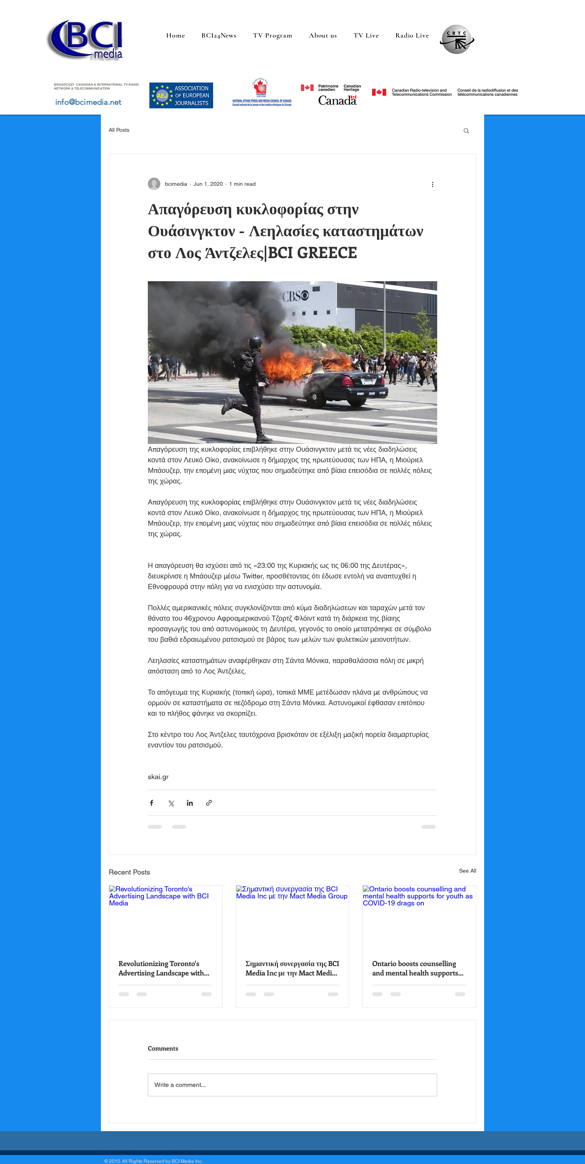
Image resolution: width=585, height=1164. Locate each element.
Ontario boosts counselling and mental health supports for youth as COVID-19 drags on (416, 968)
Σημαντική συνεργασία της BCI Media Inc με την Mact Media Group (292, 968)
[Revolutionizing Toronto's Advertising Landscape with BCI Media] (165, 917)
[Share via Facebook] (151, 803)
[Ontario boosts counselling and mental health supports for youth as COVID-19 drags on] (419, 917)
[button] (466, 130)
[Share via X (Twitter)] (170, 803)
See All (467, 871)
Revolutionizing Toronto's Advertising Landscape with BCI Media (161, 968)
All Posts (119, 130)
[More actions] (432, 184)
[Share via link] (209, 803)
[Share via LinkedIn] (190, 803)
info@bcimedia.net (88, 102)
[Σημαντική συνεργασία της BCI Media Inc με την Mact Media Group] (292, 917)
